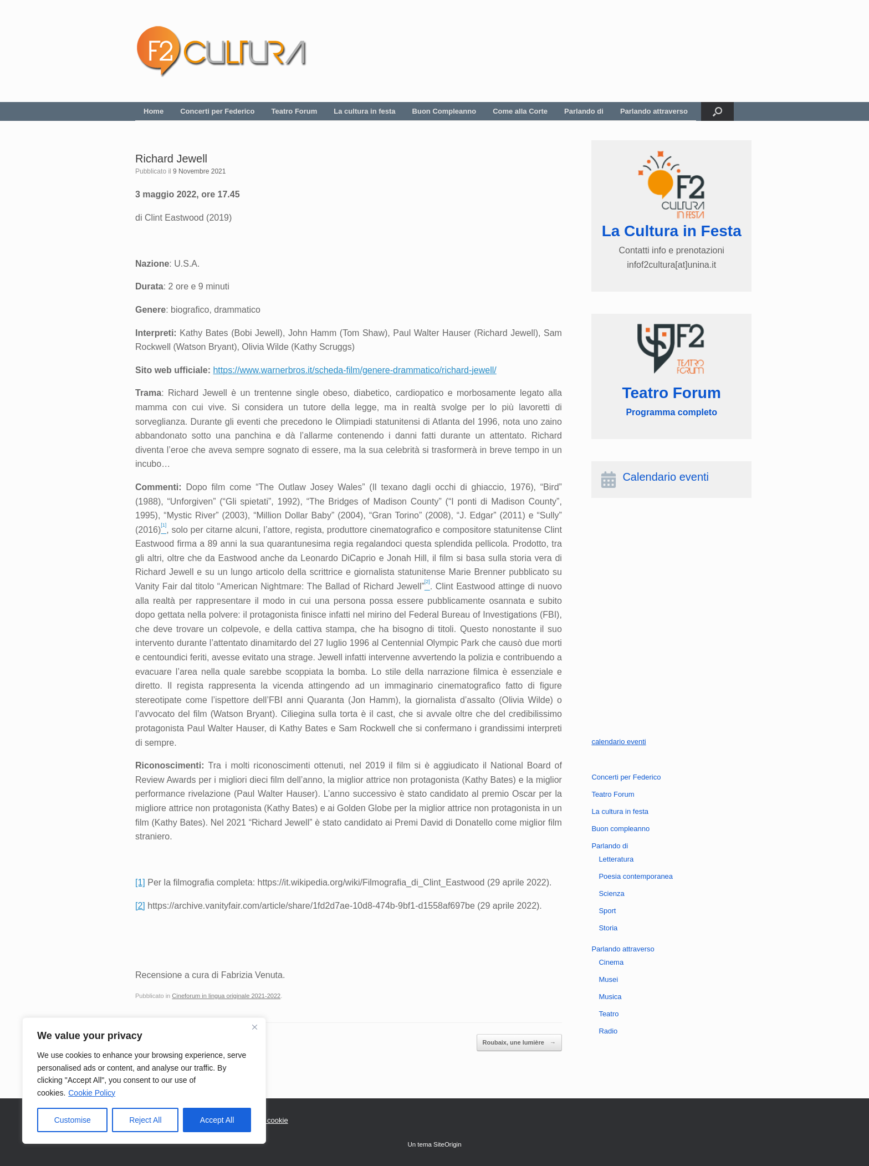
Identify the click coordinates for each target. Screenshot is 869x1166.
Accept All (217, 1120)
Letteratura (616, 859)
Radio (608, 1031)
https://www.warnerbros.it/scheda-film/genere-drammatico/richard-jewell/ (354, 370)
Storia (608, 928)
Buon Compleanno (444, 111)
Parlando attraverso (654, 111)
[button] (717, 111)
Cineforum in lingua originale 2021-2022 (226, 995)
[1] (140, 882)
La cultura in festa (364, 111)
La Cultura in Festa (672, 231)
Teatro (608, 1014)
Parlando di (584, 111)
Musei (608, 979)
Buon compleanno (620, 828)
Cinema (611, 962)
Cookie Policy (91, 1092)
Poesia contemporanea (636, 876)
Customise (72, 1120)
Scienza (611, 893)
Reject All (145, 1120)
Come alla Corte (520, 111)
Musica (610, 996)
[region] (144, 1080)
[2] (140, 905)
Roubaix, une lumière (519, 1042)
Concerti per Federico (217, 111)
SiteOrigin (447, 1144)
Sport (607, 911)
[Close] (254, 1026)
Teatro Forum (295, 111)
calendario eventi (618, 741)
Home (153, 111)
